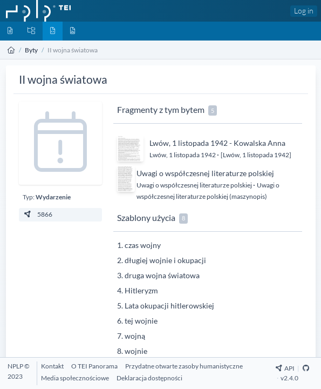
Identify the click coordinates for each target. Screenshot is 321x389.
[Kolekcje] (31, 31)
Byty (31, 50)
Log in (303, 10)
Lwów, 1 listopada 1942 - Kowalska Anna (217, 142)
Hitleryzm (141, 290)
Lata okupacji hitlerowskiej (169, 305)
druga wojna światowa (162, 275)
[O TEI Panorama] (94, 366)
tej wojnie (141, 320)
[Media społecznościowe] (75, 378)
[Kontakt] (52, 366)
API (285, 368)
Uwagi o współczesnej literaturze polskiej (205, 173)
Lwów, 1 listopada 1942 (183, 155)
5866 (37, 214)
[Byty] (53, 31)
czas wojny (143, 245)
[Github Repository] (306, 368)
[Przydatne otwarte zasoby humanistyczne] (184, 366)
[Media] (73, 31)
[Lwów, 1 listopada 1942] (256, 155)
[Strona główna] (11, 50)
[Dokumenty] (10, 31)
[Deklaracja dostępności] (149, 378)
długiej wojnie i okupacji (165, 260)
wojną (135, 335)
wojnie (136, 351)
